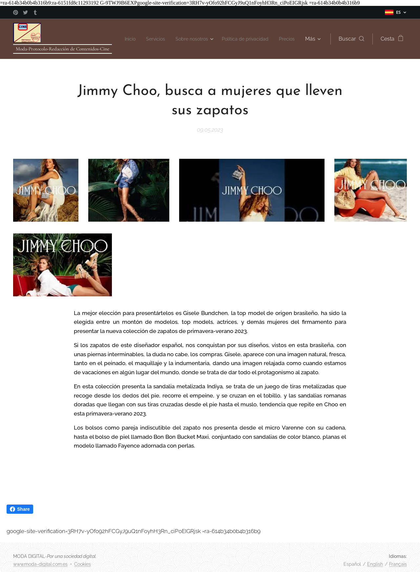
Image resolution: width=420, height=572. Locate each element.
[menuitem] (144, 39)
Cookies (82, 564)
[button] (351, 39)
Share (20, 509)
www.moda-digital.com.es (40, 564)
